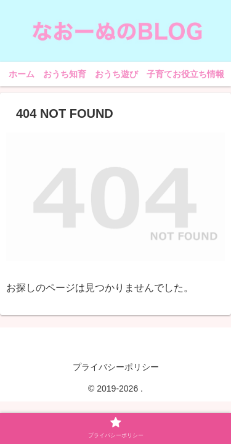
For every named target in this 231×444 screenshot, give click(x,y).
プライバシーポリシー (116, 367)
